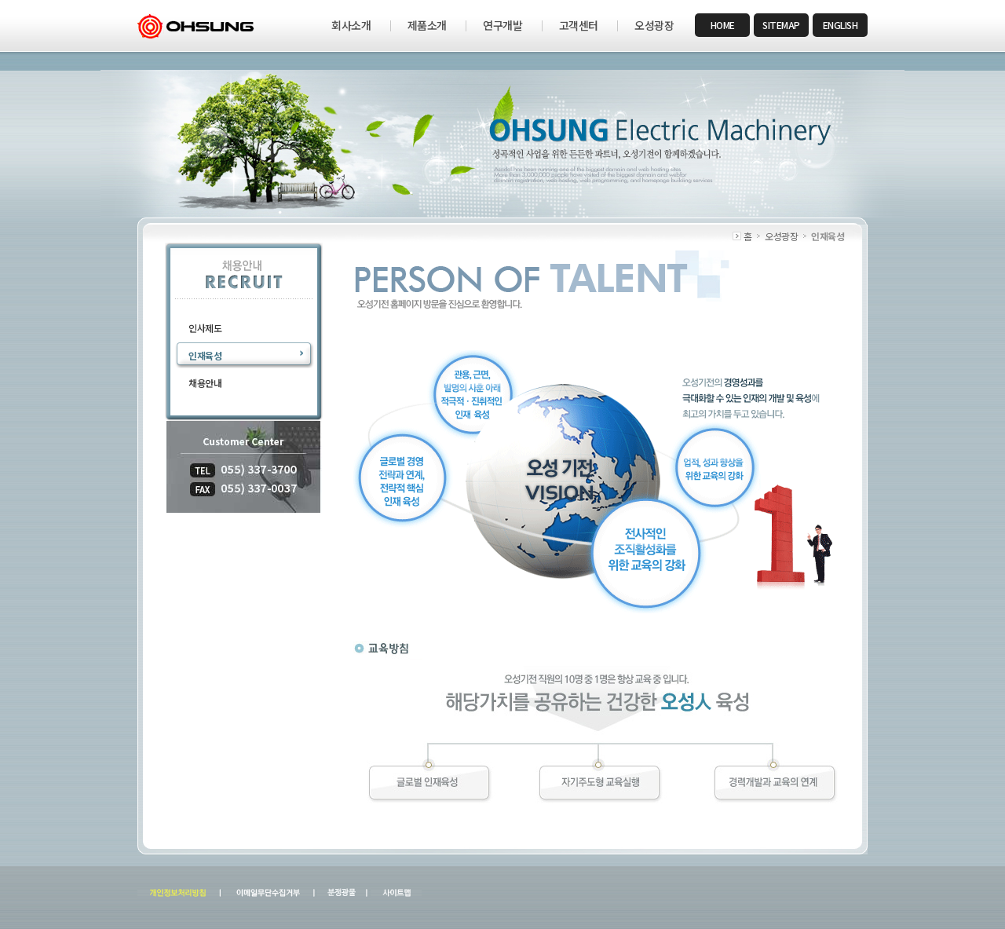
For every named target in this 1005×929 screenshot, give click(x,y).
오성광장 (654, 25)
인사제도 (204, 328)
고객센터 (578, 25)
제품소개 (427, 25)
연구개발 (502, 25)
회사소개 (351, 25)
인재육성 (204, 355)
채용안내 (204, 383)
